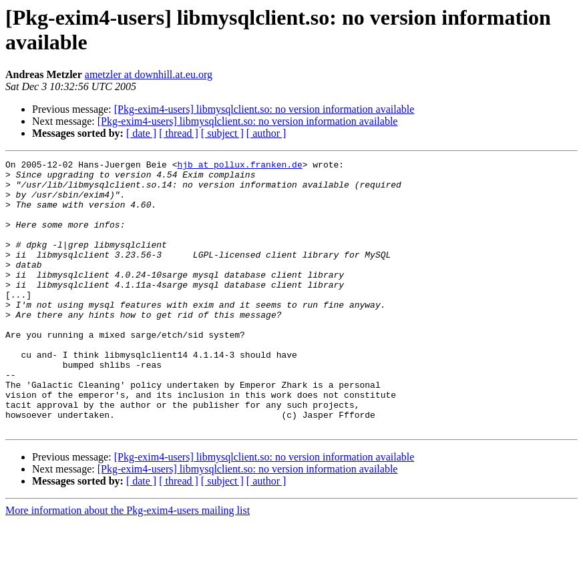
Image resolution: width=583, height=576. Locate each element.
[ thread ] (178, 133)
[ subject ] (222, 133)
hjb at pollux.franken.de (239, 166)
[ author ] (266, 133)
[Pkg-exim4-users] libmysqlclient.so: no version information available (264, 109)
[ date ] (141, 133)
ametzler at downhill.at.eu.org (148, 74)
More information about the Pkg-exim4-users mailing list (127, 564)
